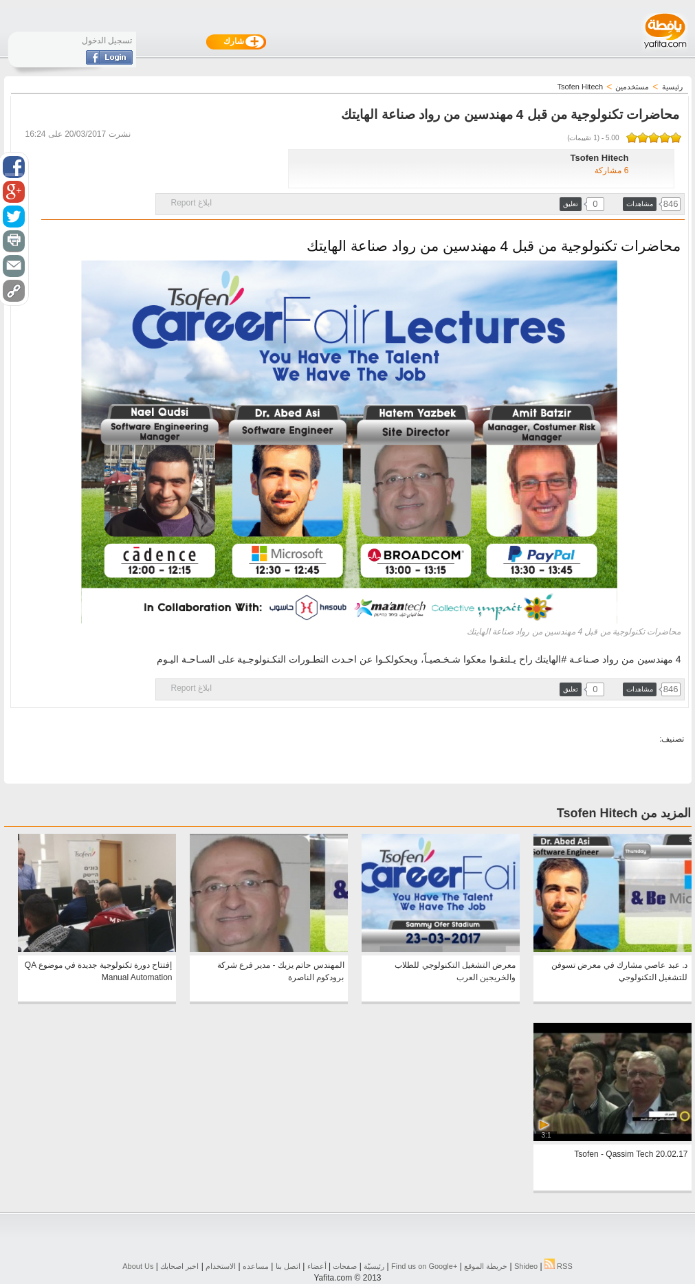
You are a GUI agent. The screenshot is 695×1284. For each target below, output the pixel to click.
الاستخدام (221, 1266)
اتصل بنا (288, 1266)
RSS (558, 1266)
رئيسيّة (374, 1266)
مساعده (256, 1266)
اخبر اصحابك (179, 1266)
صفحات (345, 1266)
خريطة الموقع (485, 1266)
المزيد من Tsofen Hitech (624, 813)
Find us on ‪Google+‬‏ (424, 1266)
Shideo (526, 1266)
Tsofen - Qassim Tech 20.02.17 (630, 1154)
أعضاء (317, 1266)
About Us (137, 1266)
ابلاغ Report (191, 203)
